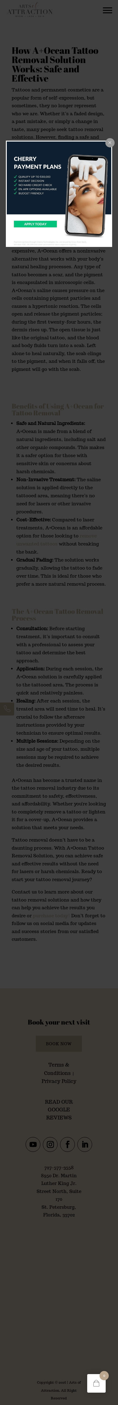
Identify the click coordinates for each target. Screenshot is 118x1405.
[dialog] (59, 194)
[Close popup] (110, 142)
